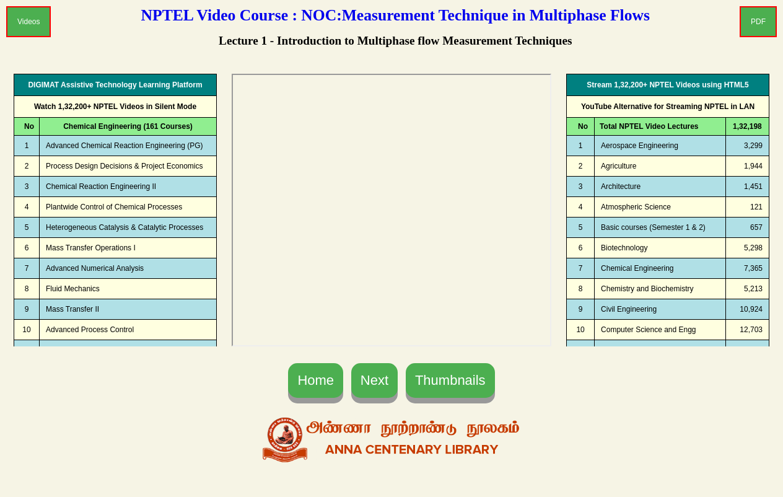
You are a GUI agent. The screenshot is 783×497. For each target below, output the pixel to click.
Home (315, 380)
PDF (758, 21)
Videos (28, 21)
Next (374, 380)
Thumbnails (450, 380)
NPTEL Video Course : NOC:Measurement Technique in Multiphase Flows (395, 15)
